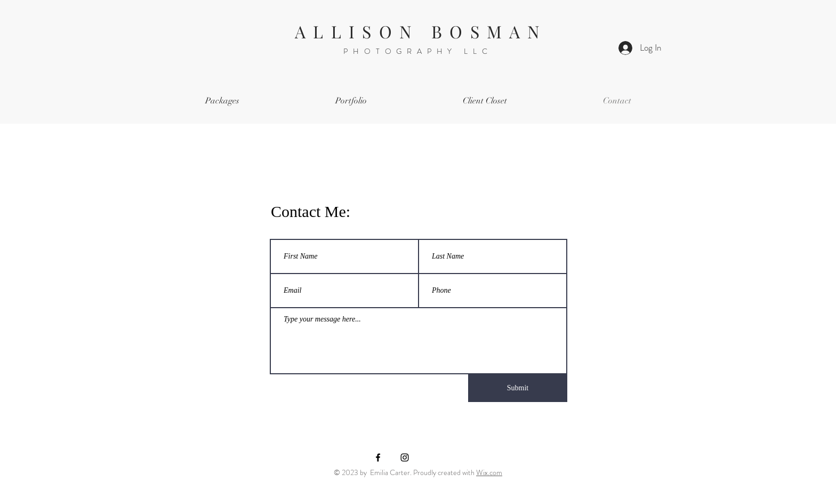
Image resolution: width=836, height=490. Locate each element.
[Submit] (517, 388)
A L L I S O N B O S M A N (418, 31)
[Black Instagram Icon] (404, 457)
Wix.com (489, 472)
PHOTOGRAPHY (403, 51)
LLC (478, 51)
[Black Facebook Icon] (378, 457)
